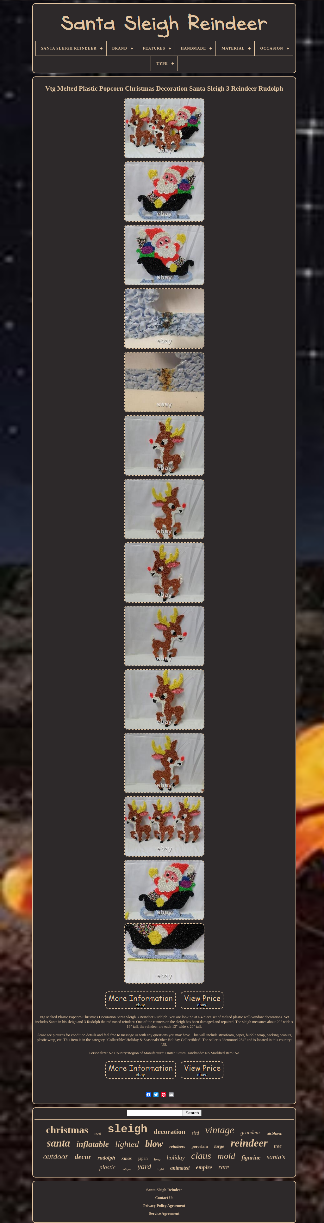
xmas (127, 1158)
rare (223, 1167)
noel (98, 1133)
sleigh (127, 1129)
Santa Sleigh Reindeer (164, 1190)
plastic (107, 1167)
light (161, 1169)
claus (201, 1155)
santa (58, 1143)
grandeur (250, 1133)
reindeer (249, 1143)
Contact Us (164, 1198)
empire (204, 1167)
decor (83, 1157)
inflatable (92, 1144)
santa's (276, 1157)
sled (195, 1133)
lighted (127, 1144)
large (219, 1146)
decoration (169, 1132)
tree (278, 1146)
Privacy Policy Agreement (164, 1205)
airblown (274, 1133)
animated (180, 1168)
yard (144, 1166)
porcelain (199, 1146)
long (157, 1159)
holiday (176, 1157)
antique (126, 1169)
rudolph (106, 1158)
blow (154, 1144)
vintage (219, 1130)
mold (226, 1156)
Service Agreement (164, 1213)
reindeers (177, 1146)
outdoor (55, 1156)
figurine (250, 1157)
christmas (67, 1130)
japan (142, 1158)
